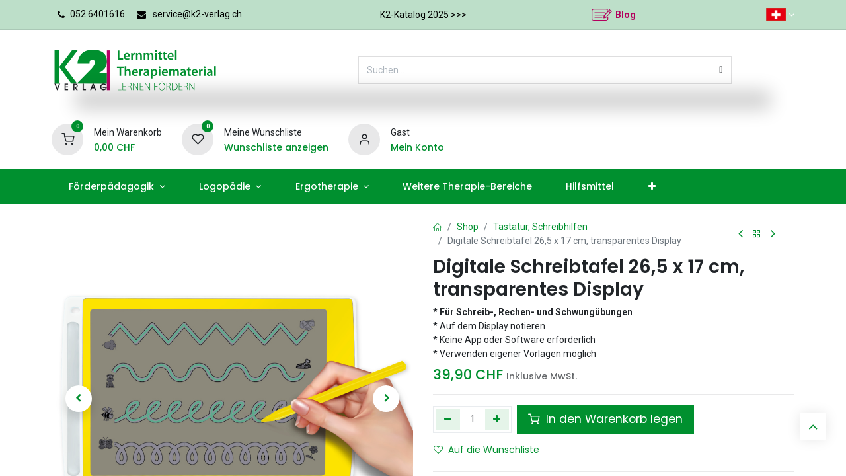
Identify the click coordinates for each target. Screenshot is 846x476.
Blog (625, 14)
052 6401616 (97, 14)
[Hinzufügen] (497, 419)
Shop (468, 226)
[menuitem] (117, 186)
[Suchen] (721, 70)
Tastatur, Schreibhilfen (540, 226)
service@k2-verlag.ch (197, 14)
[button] (79, 398)
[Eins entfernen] (448, 419)
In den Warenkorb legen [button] (605, 419)
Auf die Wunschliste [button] (486, 449)
